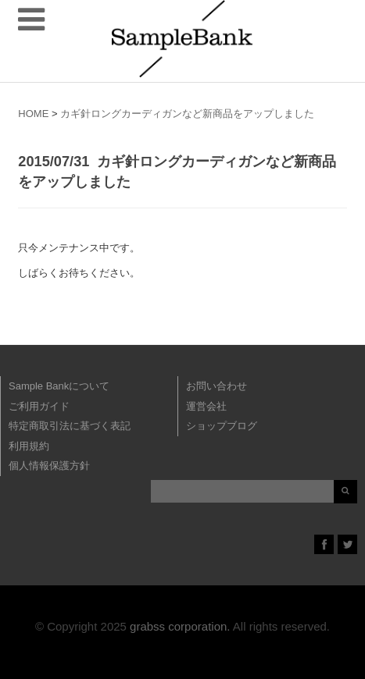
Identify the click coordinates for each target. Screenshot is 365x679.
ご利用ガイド (39, 406)
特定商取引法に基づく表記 (70, 426)
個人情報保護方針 (49, 465)
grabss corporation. (180, 626)
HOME (33, 113)
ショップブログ (221, 426)
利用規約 (29, 446)
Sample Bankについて (59, 386)
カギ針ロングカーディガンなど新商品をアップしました (187, 113)
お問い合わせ (216, 386)
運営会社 (206, 406)
